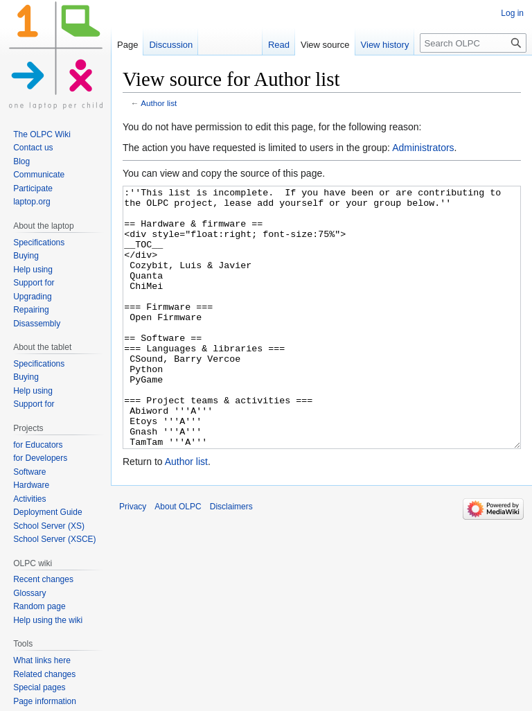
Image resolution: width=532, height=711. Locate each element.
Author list (159, 102)
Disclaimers (231, 558)
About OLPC (177, 558)
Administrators (423, 147)
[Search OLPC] (473, 43)
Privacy (132, 558)
